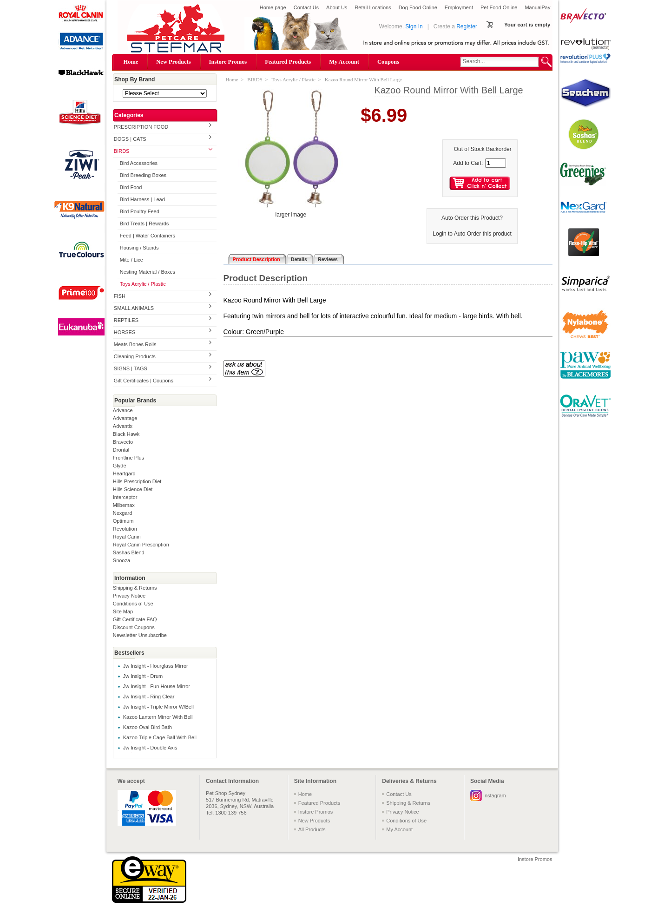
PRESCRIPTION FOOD (141, 127)
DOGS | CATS (130, 139)
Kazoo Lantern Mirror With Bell (158, 717)
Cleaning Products (135, 356)
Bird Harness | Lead (142, 199)
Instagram (494, 795)
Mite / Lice (131, 260)
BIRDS (122, 151)
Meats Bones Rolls (135, 344)
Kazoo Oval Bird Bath (147, 727)
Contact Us (306, 7)
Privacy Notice (129, 595)
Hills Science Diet (133, 489)
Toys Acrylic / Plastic (143, 284)
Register (466, 26)
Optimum (123, 521)
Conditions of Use (133, 603)
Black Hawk (126, 434)
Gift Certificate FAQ (135, 619)
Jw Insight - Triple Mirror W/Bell (158, 707)
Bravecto (123, 442)
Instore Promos (228, 62)
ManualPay (537, 7)
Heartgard (124, 473)
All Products (312, 829)
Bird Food (131, 187)
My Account (344, 62)
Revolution (125, 529)
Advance (123, 410)
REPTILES (126, 320)
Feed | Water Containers (147, 235)
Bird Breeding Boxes (143, 175)
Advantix (122, 426)
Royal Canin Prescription (141, 544)
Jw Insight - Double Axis (150, 747)
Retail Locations (373, 7)
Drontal (121, 450)
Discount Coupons (134, 627)
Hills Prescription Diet (137, 481)
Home (131, 62)
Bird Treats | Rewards (144, 223)
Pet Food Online (499, 7)
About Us (336, 7)
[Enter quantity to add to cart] (495, 163)
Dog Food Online (418, 7)
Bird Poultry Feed (139, 211)
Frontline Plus (128, 457)
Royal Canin (127, 536)
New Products (173, 62)
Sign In (413, 26)
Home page (273, 7)
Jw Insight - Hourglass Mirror (155, 666)
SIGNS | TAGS (130, 368)
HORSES (124, 332)
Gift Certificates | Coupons (143, 380)
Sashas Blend (129, 552)
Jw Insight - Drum (143, 676)
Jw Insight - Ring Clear (149, 696)
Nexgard (122, 513)
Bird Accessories (139, 163)
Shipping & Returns (135, 588)
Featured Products (288, 62)
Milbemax (124, 505)
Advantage (125, 418)
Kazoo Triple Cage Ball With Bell (160, 737)
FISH (119, 296)
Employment (459, 7)
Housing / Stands (139, 247)
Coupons (388, 62)
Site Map (123, 611)
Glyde (119, 465)
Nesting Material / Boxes (147, 272)
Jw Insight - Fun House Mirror (156, 686)
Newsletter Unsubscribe (140, 635)
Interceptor (125, 497)
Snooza (121, 560)
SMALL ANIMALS (134, 308)
